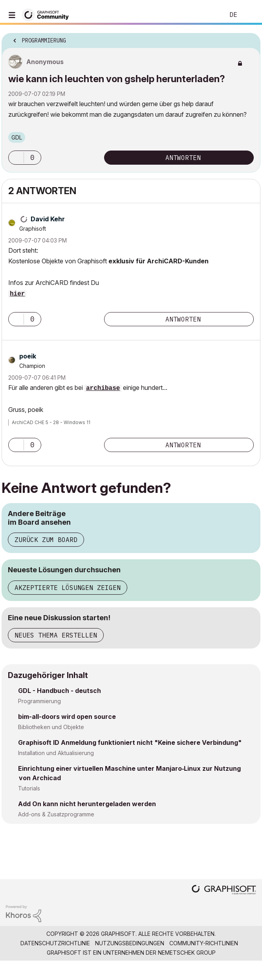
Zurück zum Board (46, 540)
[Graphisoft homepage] (224, 890)
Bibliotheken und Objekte (51, 727)
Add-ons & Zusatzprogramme (56, 814)
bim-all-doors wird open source (67, 716)
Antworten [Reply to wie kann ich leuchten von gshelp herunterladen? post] (183, 158)
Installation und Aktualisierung (56, 753)
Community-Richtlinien (203, 943)
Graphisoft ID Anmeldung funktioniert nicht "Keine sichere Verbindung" (130, 742)
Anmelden (249, 14)
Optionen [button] (249, 38)
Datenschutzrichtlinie (55, 943)
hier (17, 294)
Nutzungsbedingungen (129, 943)
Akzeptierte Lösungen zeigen (68, 588)
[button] (16, 157)
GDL (16, 137)
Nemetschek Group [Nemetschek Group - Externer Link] (187, 952)
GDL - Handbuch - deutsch (59, 691)
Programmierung (39, 701)
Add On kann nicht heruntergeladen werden (87, 804)
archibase (103, 388)
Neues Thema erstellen (56, 635)
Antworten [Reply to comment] (183, 319)
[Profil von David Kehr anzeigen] (48, 219)
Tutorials (29, 788)
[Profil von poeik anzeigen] (27, 356)
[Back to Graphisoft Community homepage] (48, 14)
